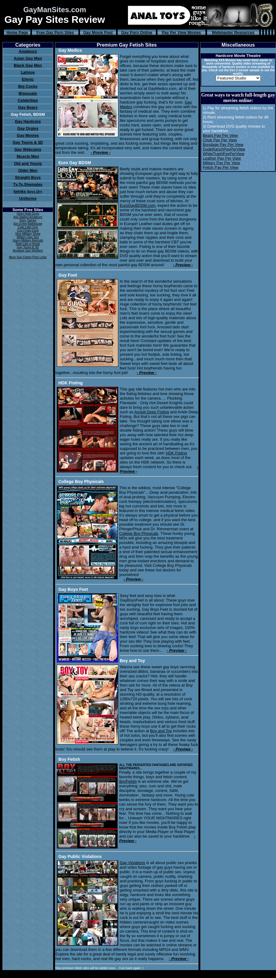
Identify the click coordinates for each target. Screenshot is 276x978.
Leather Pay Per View (222, 158)
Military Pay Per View (221, 163)
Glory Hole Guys (28, 213)
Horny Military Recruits (27, 240)
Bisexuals (28, 93)
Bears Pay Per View (220, 135)
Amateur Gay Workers (28, 250)
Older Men (28, 170)
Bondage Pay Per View (223, 144)
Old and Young (28, 163)
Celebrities (28, 100)
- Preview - (100, 152)
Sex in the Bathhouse (27, 223)
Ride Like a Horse (28, 243)
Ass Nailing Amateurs (27, 217)
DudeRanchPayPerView (224, 149)
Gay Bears (27, 107)
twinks (28, 191)
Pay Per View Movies (181, 32)
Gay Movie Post (98, 32)
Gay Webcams (27, 149)
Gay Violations (132, 862)
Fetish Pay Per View (220, 167)
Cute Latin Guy (28, 227)
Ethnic (28, 79)
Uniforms (27, 198)
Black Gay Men (28, 65)
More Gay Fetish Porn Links (28, 257)
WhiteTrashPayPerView (223, 153)
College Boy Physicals (138, 533)
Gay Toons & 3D (28, 142)
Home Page (17, 32)
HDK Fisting (176, 453)
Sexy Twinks (27, 220)
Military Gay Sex (28, 237)
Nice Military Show (27, 233)
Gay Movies (28, 135)
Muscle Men (28, 156)
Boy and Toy (161, 731)
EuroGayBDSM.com (137, 205)
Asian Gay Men (28, 58)
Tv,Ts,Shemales (27, 184)
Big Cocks (28, 86)
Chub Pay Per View (220, 140)
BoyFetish (128, 781)
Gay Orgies (27, 128)
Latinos (28, 72)
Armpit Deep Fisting (151, 412)
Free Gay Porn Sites (55, 32)
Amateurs (28, 51)
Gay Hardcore (28, 121)
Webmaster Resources (233, 32)
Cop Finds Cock (28, 230)
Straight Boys (28, 177)
